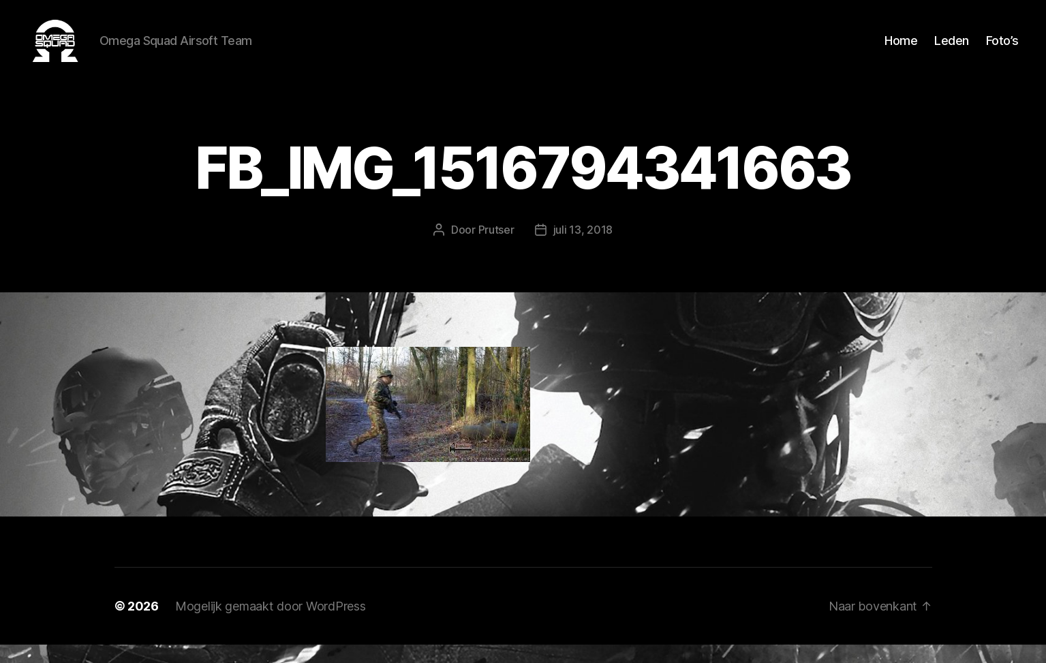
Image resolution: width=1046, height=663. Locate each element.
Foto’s (1002, 49)
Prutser (496, 248)
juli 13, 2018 (583, 248)
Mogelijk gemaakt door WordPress (270, 624)
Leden (951, 49)
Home (901, 49)
